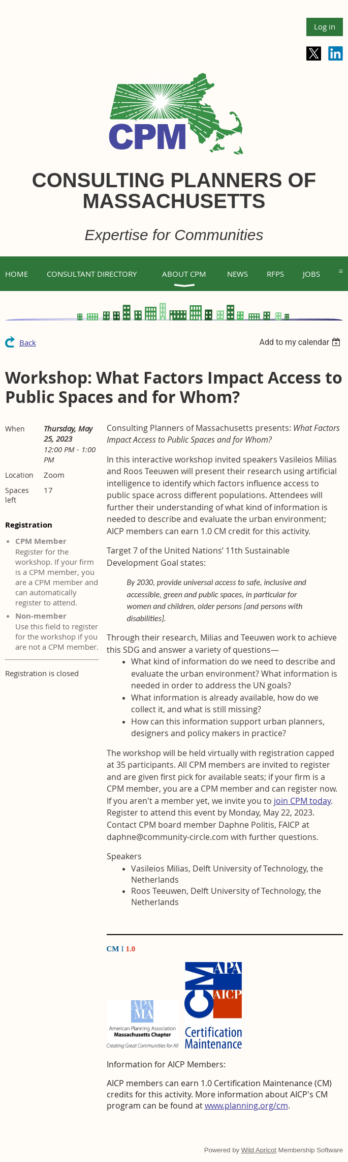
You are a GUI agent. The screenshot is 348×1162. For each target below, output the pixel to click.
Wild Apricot (258, 1150)
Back (27, 342)
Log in (324, 26)
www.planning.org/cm (246, 1105)
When (15, 428)
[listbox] (301, 342)
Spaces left (17, 495)
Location (19, 475)
